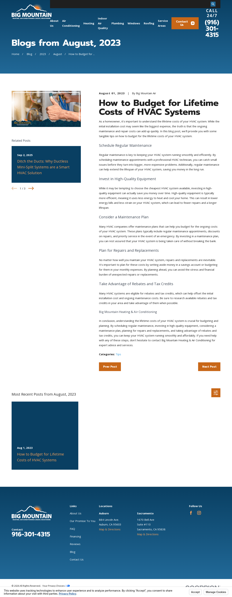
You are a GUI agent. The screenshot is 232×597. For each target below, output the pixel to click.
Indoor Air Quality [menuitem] (103, 23)
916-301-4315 (31, 534)
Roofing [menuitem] (149, 23)
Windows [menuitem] (134, 23)
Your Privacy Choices (56, 585)
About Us (75, 513)
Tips (118, 354)
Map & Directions (110, 529)
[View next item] (31, 188)
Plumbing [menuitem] (117, 23)
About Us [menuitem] (54, 23)
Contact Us (185, 23)
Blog (72, 552)
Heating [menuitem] (88, 23)
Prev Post (110, 367)
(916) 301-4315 (212, 28)
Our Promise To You (82, 521)
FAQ (72, 529)
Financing (75, 536)
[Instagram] (199, 513)
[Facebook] (191, 513)
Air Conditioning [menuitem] (71, 23)
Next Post (209, 367)
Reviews (75, 544)
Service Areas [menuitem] (163, 23)
